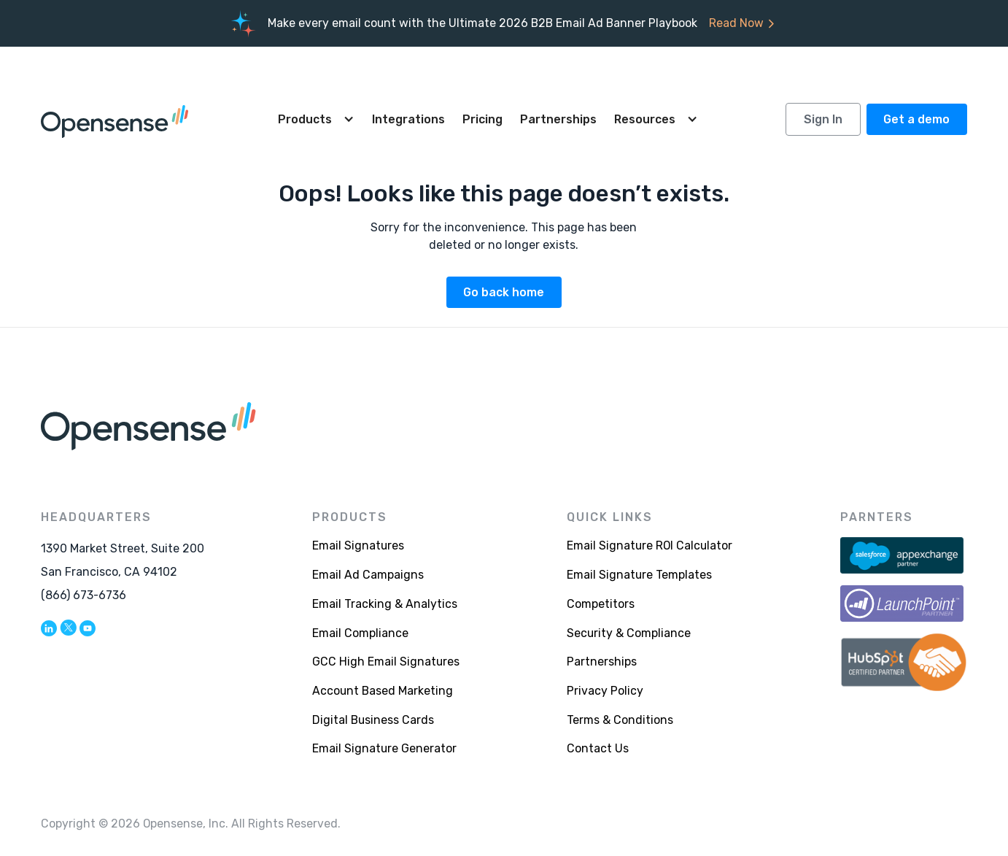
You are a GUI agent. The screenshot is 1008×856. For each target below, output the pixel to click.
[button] (316, 119)
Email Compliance (360, 633)
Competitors (601, 604)
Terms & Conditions (620, 720)
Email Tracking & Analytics (384, 604)
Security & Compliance (629, 633)
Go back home (503, 292)
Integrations (408, 119)
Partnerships (558, 119)
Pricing (482, 119)
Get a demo (916, 119)
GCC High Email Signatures (386, 661)
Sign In (823, 119)
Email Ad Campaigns (368, 575)
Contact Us (598, 748)
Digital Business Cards (373, 720)
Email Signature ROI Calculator (649, 545)
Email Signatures (358, 545)
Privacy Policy (605, 691)
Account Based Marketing (382, 691)
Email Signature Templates (639, 575)
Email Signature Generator (384, 748)
